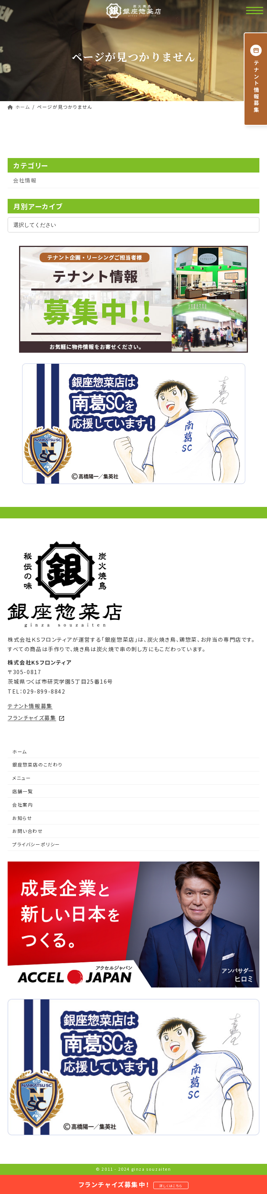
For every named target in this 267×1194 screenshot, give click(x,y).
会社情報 (25, 180)
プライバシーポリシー (36, 844)
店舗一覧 (22, 791)
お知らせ (22, 818)
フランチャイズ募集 (36, 717)
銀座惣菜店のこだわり (37, 764)
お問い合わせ (27, 831)
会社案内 (22, 804)
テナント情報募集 (30, 706)
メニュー (21, 777)
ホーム (19, 751)
